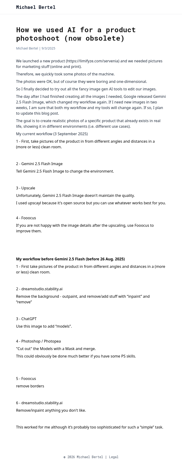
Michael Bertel (36, 7)
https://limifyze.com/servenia (92, 61)
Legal (114, 457)
